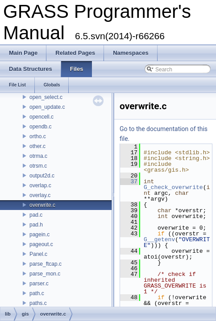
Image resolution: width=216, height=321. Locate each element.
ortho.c (37, 136)
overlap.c (40, 185)
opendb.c (40, 126)
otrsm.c (38, 166)
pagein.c (39, 234)
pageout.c (41, 244)
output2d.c (41, 176)
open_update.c (47, 107)
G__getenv (159, 239)
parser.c (39, 283)
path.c (36, 293)
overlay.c (39, 195)
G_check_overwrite (173, 187)
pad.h (36, 225)
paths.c (38, 303)
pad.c (35, 215)
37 (128, 181)
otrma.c (38, 156)
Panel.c (38, 254)
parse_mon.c (44, 274)
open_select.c (45, 97)
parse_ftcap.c (45, 264)
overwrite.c (42, 205)
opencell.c (41, 117)
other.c (37, 146)
